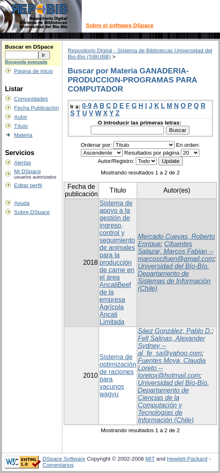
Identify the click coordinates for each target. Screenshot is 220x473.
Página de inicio (33, 71)
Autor (20, 117)
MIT (150, 459)
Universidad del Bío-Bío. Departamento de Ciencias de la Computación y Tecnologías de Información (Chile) (173, 401)
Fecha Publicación (36, 108)
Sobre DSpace (32, 212)
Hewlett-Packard (187, 459)
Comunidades (31, 99)
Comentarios (58, 465)
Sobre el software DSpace (120, 25)
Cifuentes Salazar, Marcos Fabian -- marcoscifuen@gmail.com (176, 251)
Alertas (22, 163)
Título (21, 126)
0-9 (87, 105)
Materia (23, 135)
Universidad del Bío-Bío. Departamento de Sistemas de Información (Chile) (174, 277)
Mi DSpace (27, 171)
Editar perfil (28, 185)
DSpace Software (64, 459)
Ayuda (22, 203)
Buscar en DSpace (29, 47)
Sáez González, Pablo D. (175, 330)
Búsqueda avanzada (26, 61)
